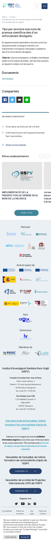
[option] (22, 182)
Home (4, 17)
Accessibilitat (7, 511)
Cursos (12, 17)
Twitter (13, 101)
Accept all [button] (25, 537)
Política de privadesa (20, 512)
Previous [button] (41, 156)
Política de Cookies (42, 512)
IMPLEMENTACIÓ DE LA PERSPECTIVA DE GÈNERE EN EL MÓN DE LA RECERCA (20, 195)
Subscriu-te (21, 471)
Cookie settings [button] (10, 537)
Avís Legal (32, 512)
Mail (20, 101)
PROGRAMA (7, 79)
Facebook (6, 100)
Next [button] (47, 156)
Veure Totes (27, 214)
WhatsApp (27, 100)
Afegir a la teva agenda (16, 145)
